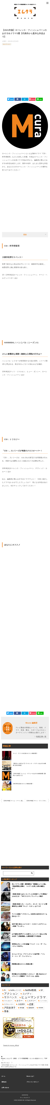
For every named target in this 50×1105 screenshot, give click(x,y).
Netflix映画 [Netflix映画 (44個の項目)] (30, 990)
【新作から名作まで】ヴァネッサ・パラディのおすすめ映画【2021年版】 (29, 764)
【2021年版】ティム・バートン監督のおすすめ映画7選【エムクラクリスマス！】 (14, 800)
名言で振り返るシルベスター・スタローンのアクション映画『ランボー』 (29, 925)
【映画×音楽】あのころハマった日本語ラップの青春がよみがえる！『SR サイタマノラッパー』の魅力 (29, 895)
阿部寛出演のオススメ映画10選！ (23, 964)
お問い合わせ (5, 1087)
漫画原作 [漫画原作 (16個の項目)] (31, 1008)
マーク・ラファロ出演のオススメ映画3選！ (25, 753)
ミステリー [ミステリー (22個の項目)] (31, 1001)
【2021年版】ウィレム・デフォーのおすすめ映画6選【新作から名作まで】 (29, 774)
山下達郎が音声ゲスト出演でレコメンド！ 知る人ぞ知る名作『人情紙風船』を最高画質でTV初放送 (29, 935)
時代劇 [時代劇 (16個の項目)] (22, 1008)
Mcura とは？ (30, 1076)
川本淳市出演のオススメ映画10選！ (23, 783)
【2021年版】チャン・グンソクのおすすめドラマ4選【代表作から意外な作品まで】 (37, 800)
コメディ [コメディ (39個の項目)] (27, 993)
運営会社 (4, 1082)
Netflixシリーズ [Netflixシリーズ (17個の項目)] (15, 990)
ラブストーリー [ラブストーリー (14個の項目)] (8, 1004)
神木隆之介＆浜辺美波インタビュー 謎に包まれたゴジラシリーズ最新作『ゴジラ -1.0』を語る (29, 975)
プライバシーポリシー (33, 1082)
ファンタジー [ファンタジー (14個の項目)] (8, 1001)
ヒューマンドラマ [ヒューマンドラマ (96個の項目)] (33, 997)
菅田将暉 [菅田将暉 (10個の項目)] (40, 1007)
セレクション (6, 44)
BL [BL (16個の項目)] (5, 990)
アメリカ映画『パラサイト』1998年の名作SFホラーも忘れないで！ (29, 915)
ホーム (3, 1076)
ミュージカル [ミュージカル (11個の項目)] (43, 1000)
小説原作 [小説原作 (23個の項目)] (21, 1004)
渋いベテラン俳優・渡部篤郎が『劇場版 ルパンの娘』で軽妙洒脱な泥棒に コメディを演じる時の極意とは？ (29, 886)
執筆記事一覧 (41, 736)
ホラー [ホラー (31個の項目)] (19, 1001)
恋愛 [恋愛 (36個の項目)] (31, 1004)
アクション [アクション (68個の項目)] (11, 993)
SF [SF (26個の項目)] (42, 990)
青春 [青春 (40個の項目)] (6, 1011)
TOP (24, 1058)
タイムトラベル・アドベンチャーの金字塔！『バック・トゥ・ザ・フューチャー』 (28, 955)
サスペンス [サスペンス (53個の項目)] (10, 997)
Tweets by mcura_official (11, 1045)
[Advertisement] (25, 72)
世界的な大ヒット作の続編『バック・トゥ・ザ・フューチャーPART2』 (29, 945)
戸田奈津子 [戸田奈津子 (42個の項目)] (9, 1007)
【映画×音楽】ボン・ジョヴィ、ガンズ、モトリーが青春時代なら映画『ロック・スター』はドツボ (29, 905)
